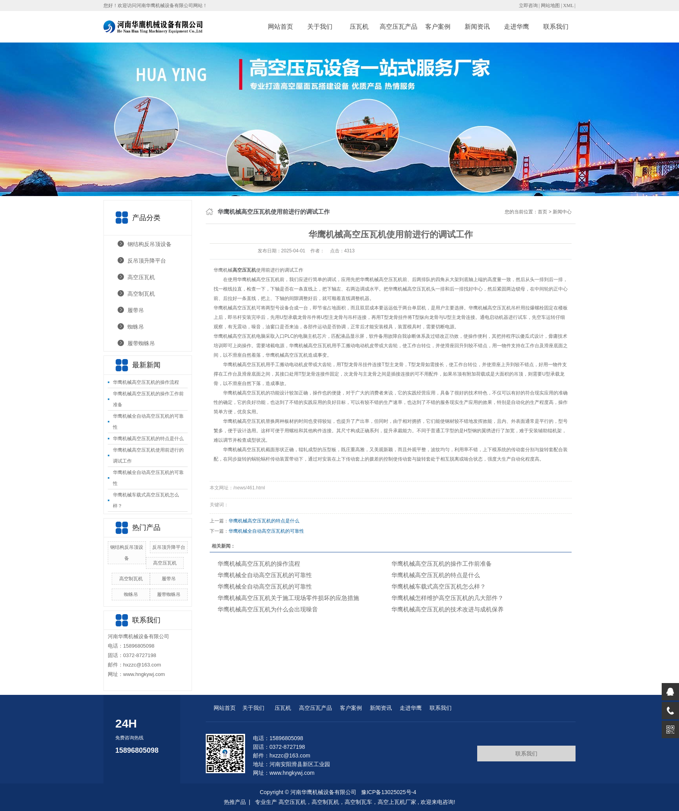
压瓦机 (359, 26)
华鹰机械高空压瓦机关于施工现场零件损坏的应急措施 (288, 597)
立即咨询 (528, 5)
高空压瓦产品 (398, 26)
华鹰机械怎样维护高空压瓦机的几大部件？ (447, 597)
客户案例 (437, 26)
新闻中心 (562, 212)
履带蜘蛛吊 (141, 343)
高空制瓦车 (358, 802)
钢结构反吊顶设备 (149, 244)
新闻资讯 (477, 26)
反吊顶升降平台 (146, 260)
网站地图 (551, 5)
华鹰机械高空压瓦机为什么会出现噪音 (268, 609)
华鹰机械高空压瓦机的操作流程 (146, 382)
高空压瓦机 (141, 277)
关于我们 (319, 26)
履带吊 (135, 310)
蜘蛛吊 (135, 327)
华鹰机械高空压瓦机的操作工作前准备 (441, 563)
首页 (542, 212)
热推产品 (235, 802)
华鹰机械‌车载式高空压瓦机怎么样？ (438, 586)
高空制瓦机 (141, 294)
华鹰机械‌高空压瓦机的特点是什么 (148, 438)
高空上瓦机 (391, 802)
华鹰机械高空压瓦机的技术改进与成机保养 (447, 609)
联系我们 (555, 26)
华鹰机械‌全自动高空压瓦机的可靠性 (266, 531)
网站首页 (280, 26)
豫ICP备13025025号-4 (388, 792)
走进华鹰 (516, 26)
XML (568, 5)
